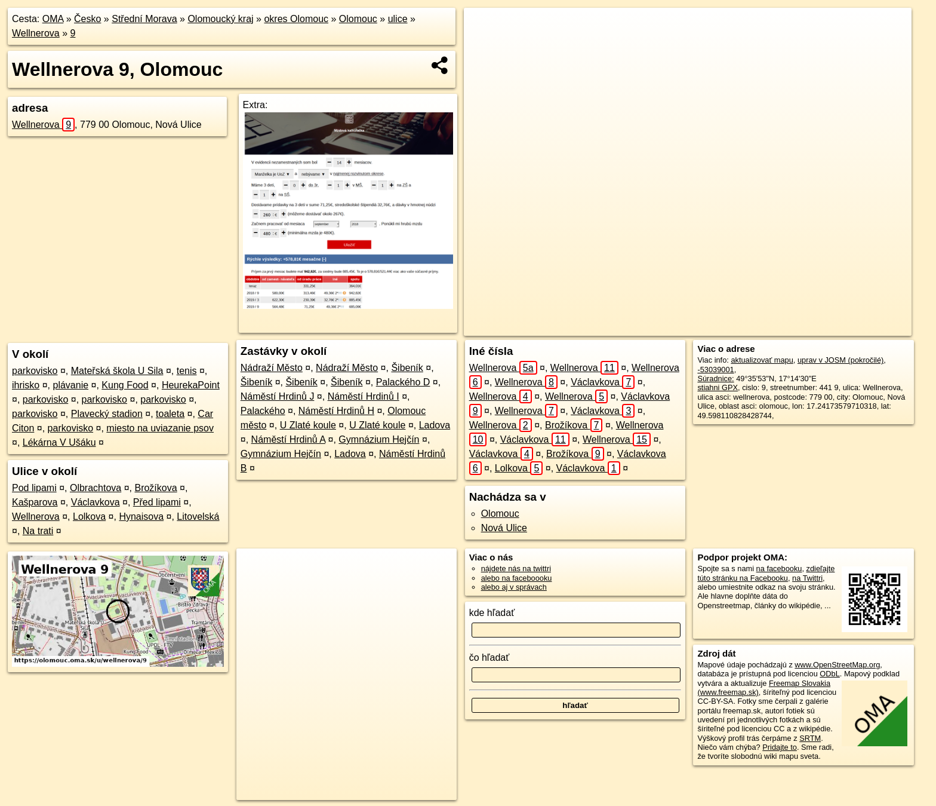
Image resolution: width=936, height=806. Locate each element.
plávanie (70, 385)
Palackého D (403, 382)
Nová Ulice (504, 528)
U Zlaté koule (308, 425)
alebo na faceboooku (516, 578)
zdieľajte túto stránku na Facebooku (766, 573)
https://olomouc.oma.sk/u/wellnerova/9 (848, 326)
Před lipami (157, 502)
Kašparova (35, 502)
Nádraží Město (272, 368)
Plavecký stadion (107, 414)
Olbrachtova (95, 488)
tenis (187, 371)
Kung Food (124, 385)
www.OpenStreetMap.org (837, 664)
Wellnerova (36, 33)
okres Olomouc (296, 19)
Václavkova (95, 502)
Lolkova (89, 516)
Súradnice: (715, 378)
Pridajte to (779, 747)
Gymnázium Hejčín (378, 439)
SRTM (810, 738)
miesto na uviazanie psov (160, 428)
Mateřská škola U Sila (117, 371)
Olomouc (358, 19)
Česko (87, 19)
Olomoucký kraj (220, 19)
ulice (398, 19)
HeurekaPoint (191, 385)
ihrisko (25, 385)
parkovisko (34, 371)
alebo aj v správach (514, 587)
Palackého (263, 411)
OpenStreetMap (687, 326)
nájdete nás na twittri (516, 568)
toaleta (170, 414)
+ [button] (484, 28)
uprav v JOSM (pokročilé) (840, 360)
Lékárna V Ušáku (59, 442)
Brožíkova (155, 488)
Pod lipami (34, 488)
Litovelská (198, 516)
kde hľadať (492, 613)
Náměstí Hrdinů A (288, 439)
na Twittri (807, 578)
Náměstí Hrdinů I (363, 396)
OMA (53, 19)
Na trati (38, 531)
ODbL (829, 673)
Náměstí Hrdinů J (278, 396)
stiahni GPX (717, 387)
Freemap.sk (748, 326)
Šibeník (407, 368)
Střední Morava (144, 19)
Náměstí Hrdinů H (336, 411)
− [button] (484, 47)
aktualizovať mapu (762, 360)
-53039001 (715, 369)
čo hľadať (489, 657)
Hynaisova (141, 516)
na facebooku (779, 568)
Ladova (435, 425)
